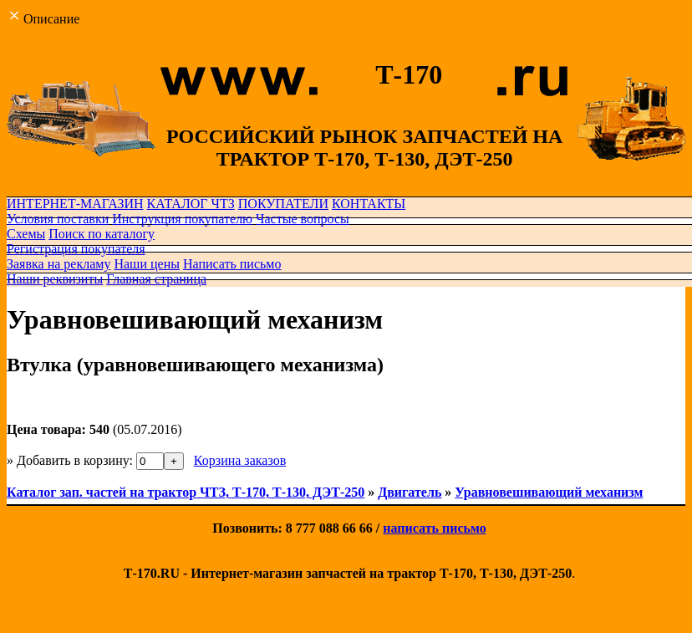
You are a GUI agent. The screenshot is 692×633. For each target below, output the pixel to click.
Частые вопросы (302, 219)
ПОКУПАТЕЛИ (283, 204)
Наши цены (147, 264)
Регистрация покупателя (76, 249)
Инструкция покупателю (182, 219)
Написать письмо (232, 264)
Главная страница (156, 279)
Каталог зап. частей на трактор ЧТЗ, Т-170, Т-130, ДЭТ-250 (185, 492)
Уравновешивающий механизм (549, 492)
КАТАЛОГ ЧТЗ (191, 204)
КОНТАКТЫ (368, 204)
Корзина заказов (240, 460)
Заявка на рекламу (58, 264)
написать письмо (434, 528)
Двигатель (409, 492)
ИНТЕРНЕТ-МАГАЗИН (75, 204)
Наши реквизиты (55, 279)
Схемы (26, 234)
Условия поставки (58, 219)
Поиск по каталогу (101, 234)
